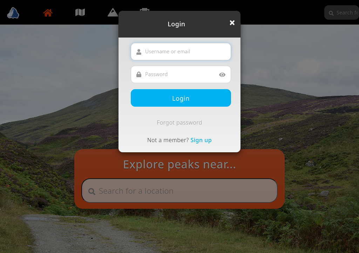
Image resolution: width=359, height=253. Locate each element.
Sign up (201, 140)
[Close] (232, 22)
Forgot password (179, 122)
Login (181, 98)
